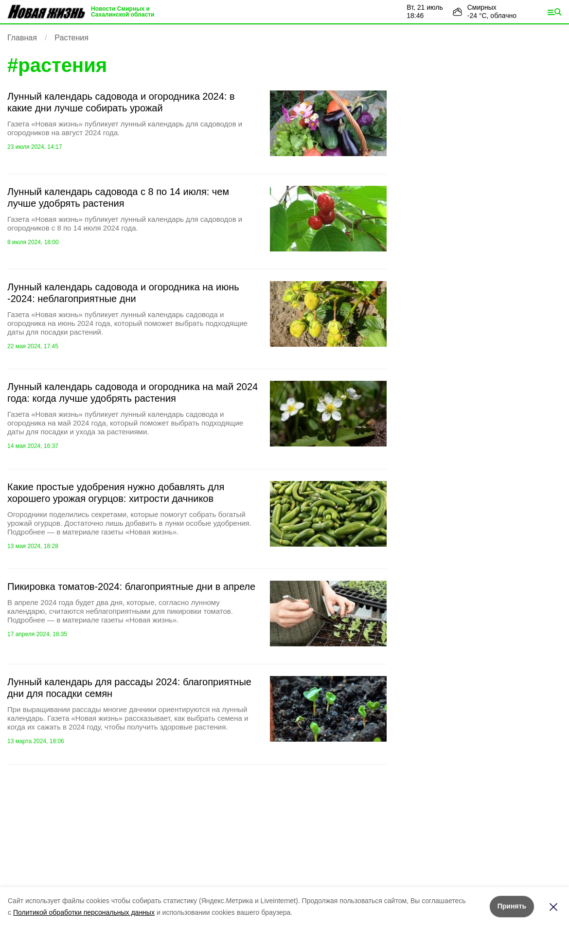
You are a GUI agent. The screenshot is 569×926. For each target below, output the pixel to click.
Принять (512, 906)
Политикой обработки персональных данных (84, 912)
